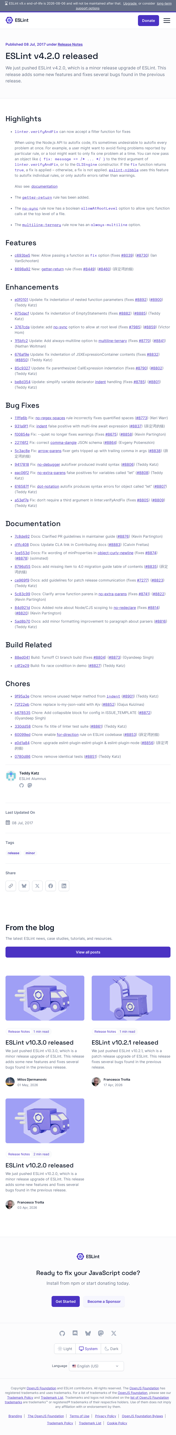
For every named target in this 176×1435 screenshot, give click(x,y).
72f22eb (22, 704)
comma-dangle (63, 442)
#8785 (139, 381)
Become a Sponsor (104, 1301)
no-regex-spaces (50, 418)
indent (100, 381)
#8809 (158, 500)
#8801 (154, 381)
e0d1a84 (22, 742)
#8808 (142, 472)
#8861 (96, 726)
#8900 (156, 299)
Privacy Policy (105, 1416)
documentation (44, 186)
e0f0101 (21, 299)
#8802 (156, 368)
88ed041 (22, 657)
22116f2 (21, 442)
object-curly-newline (115, 552)
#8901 (128, 696)
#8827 (94, 665)
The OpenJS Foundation (46, 1416)
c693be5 (22, 255)
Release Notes (70, 44)
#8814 (153, 607)
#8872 (144, 712)
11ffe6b (21, 418)
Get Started (66, 1301)
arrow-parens (49, 450)
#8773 (141, 418)
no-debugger (48, 464)
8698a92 (22, 269)
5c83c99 (22, 594)
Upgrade (130, 3)
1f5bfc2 (21, 340)
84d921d (22, 607)
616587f (22, 486)
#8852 (108, 704)
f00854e (22, 434)
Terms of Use (79, 1416)
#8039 (127, 255)
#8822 (158, 594)
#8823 (157, 580)
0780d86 (22, 756)
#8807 (160, 486)
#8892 (140, 299)
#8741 (144, 594)
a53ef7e (22, 500)
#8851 (90, 756)
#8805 (142, 500)
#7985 (134, 327)
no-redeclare (125, 607)
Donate (148, 20)
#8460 (104, 269)
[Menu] (167, 20)
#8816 (160, 621)
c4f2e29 (22, 665)
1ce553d (22, 552)
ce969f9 (22, 580)
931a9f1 (21, 426)
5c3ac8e (22, 450)
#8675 (111, 434)
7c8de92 (22, 536)
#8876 (123, 536)
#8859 (150, 327)
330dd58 (23, 726)
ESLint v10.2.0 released (40, 1165)
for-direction (68, 734)
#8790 (141, 368)
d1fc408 (22, 544)
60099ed (22, 734)
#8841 (159, 340)
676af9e (22, 354)
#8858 (126, 434)
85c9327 (22, 368)
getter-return (52, 269)
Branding (15, 1416)
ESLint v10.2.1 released (125, 1042)
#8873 (114, 657)
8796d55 (22, 566)
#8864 (110, 442)
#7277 (142, 580)
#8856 (147, 742)
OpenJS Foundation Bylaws (142, 1416)
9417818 (22, 464)
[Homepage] (17, 20)
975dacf (22, 313)
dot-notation (48, 486)
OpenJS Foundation (41, 1388)
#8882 (124, 313)
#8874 (150, 552)
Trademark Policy (20, 1397)
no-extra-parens (51, 472)
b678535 (22, 712)
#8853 (130, 734)
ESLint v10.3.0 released (40, 1042)
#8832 (152, 354)
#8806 (128, 464)
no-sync (60, 327)
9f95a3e (22, 696)
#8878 (21, 558)
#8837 (135, 426)
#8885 (140, 313)
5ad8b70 (22, 621)
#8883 (114, 544)
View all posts (88, 952)
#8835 (151, 566)
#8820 (22, 613)
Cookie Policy (117, 1423)
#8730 (142, 255)
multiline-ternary (113, 340)
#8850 (22, 360)
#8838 (155, 450)
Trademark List (52, 1397)
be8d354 (22, 381)
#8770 (144, 340)
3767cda (22, 327)
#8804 (99, 657)
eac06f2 (22, 472)
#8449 (89, 269)
